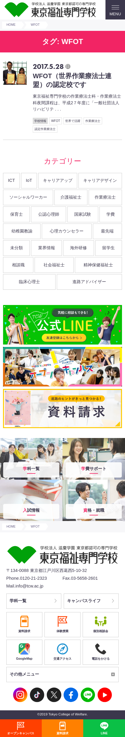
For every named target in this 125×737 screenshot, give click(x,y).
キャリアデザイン (100, 180)
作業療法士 (92, 121)
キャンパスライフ (84, 601)
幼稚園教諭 (21, 231)
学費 (110, 214)
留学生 (108, 247)
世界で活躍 (72, 121)
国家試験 (82, 214)
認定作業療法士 (45, 129)
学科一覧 (18, 601)
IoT (29, 180)
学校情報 (40, 121)
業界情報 (46, 247)
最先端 (107, 231)
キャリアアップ (57, 180)
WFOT (55, 121)
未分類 (16, 247)
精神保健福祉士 (98, 264)
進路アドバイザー (89, 281)
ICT (11, 180)
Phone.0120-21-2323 (26, 578)
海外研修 (78, 247)
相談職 (18, 264)
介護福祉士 (70, 197)
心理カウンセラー (67, 231)
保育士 (16, 214)
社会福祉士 (54, 264)
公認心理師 (48, 214)
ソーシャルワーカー (28, 197)
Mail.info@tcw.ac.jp (24, 586)
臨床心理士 (29, 281)
